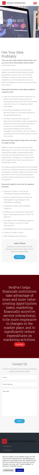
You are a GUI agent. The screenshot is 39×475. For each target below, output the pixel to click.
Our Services (7, 446)
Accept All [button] (20, 470)
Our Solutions (8, 450)
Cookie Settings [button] (8, 470)
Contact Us (19, 257)
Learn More (19, 344)
